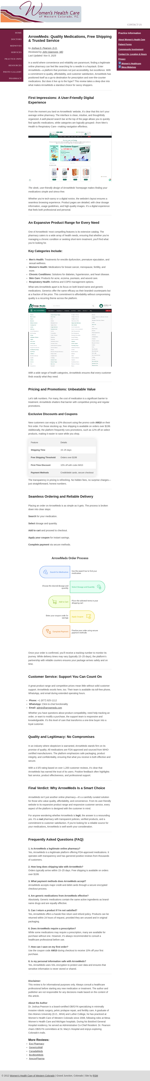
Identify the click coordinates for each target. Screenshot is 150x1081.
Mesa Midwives (127, 67)
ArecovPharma (36, 1058)
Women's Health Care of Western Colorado (32, 1075)
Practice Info (13, 59)
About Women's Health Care (131, 39)
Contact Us (134, 24)
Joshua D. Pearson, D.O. (45, 48)
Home (18, 33)
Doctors (16, 39)
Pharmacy (15, 78)
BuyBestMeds (36, 1055)
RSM (95, 1075)
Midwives (16, 46)
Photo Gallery (12, 72)
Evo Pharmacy (36, 1043)
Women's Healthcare (129, 63)
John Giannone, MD (52, 52)
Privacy (122, 59)
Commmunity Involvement (130, 49)
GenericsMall (36, 1047)
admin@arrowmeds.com (49, 707)
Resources (15, 65)
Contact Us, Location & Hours (132, 54)
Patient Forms (125, 44)
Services (16, 52)
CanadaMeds (36, 1051)
